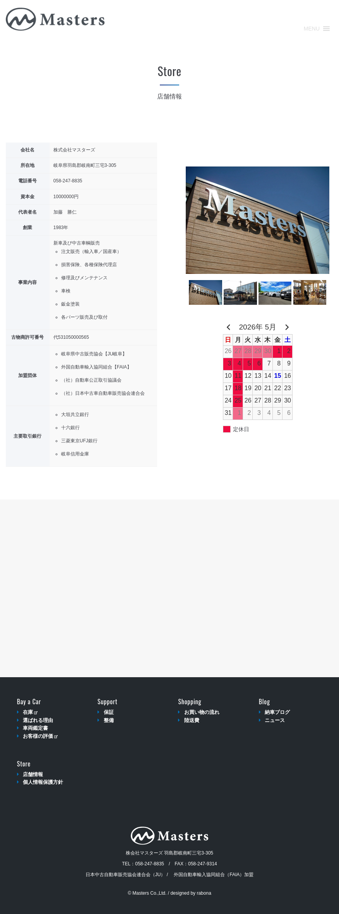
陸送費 (191, 720)
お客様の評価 (40, 736)
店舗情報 (33, 774)
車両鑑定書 (35, 728)
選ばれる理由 (38, 720)
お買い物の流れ (201, 712)
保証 (109, 712)
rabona (204, 893)
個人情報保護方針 (43, 782)
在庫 (30, 712)
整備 (109, 720)
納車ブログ (277, 712)
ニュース (275, 720)
